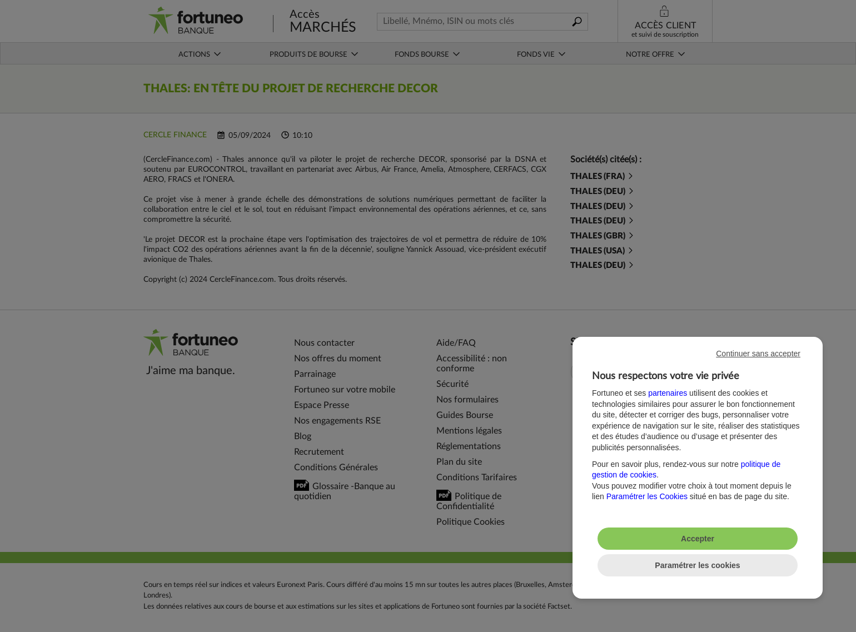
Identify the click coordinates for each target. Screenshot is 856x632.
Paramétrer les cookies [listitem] (697, 565)
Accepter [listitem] (697, 538)
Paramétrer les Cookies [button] (647, 496)
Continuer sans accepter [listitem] (758, 353)
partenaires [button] (667, 393)
